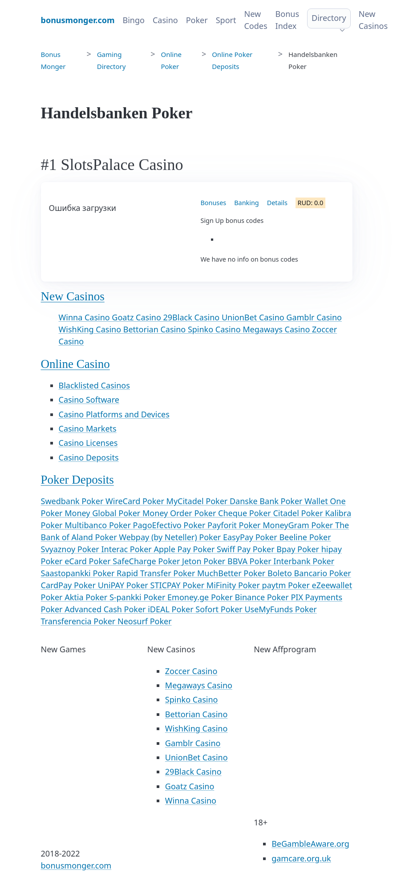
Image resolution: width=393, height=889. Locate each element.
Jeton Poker (204, 561)
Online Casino (75, 364)
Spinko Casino (215, 329)
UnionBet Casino (254, 317)
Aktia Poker (87, 597)
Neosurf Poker (144, 621)
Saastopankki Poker (79, 573)
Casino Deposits (89, 457)
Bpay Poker (298, 549)
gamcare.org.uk (301, 858)
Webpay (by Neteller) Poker (171, 537)
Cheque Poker (245, 513)
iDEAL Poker (171, 609)
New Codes (255, 19)
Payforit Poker (235, 525)
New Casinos (373, 19)
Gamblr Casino (314, 317)
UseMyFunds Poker (280, 609)
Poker (197, 20)
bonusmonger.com (76, 865)
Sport (226, 20)
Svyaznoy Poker (71, 549)
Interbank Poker (303, 561)
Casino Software (89, 399)
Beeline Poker (305, 537)
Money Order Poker (180, 513)
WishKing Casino (91, 329)
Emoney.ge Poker (201, 597)
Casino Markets (88, 428)
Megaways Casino (277, 329)
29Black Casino (192, 317)
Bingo (134, 20)
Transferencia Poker (79, 621)
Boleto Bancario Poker (309, 573)
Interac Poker (127, 549)
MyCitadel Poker (198, 501)
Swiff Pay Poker (246, 549)
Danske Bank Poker (267, 501)
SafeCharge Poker (147, 561)
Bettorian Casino (155, 329)
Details (277, 202)
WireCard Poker (135, 501)
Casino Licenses (88, 442)
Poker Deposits (77, 479)
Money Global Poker (103, 513)
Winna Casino (85, 317)
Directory (329, 17)
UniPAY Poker (124, 585)
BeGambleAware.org (310, 843)
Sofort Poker (219, 609)
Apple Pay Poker (185, 549)
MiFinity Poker (234, 585)
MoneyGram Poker (299, 525)
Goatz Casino (137, 317)
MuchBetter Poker (232, 573)
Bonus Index (287, 19)
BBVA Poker (250, 561)
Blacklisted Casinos (94, 385)
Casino (165, 20)
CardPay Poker (69, 585)
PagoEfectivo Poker (170, 525)
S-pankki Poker (138, 597)
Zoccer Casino (191, 671)
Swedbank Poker (73, 501)
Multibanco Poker (99, 525)
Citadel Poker (299, 513)
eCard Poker (89, 561)
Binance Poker (263, 597)
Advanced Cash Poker (106, 609)
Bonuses (214, 202)
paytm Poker (287, 585)
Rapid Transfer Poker (157, 573)
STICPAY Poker (178, 585)
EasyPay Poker (251, 537)
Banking (246, 202)
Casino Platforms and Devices (114, 414)
